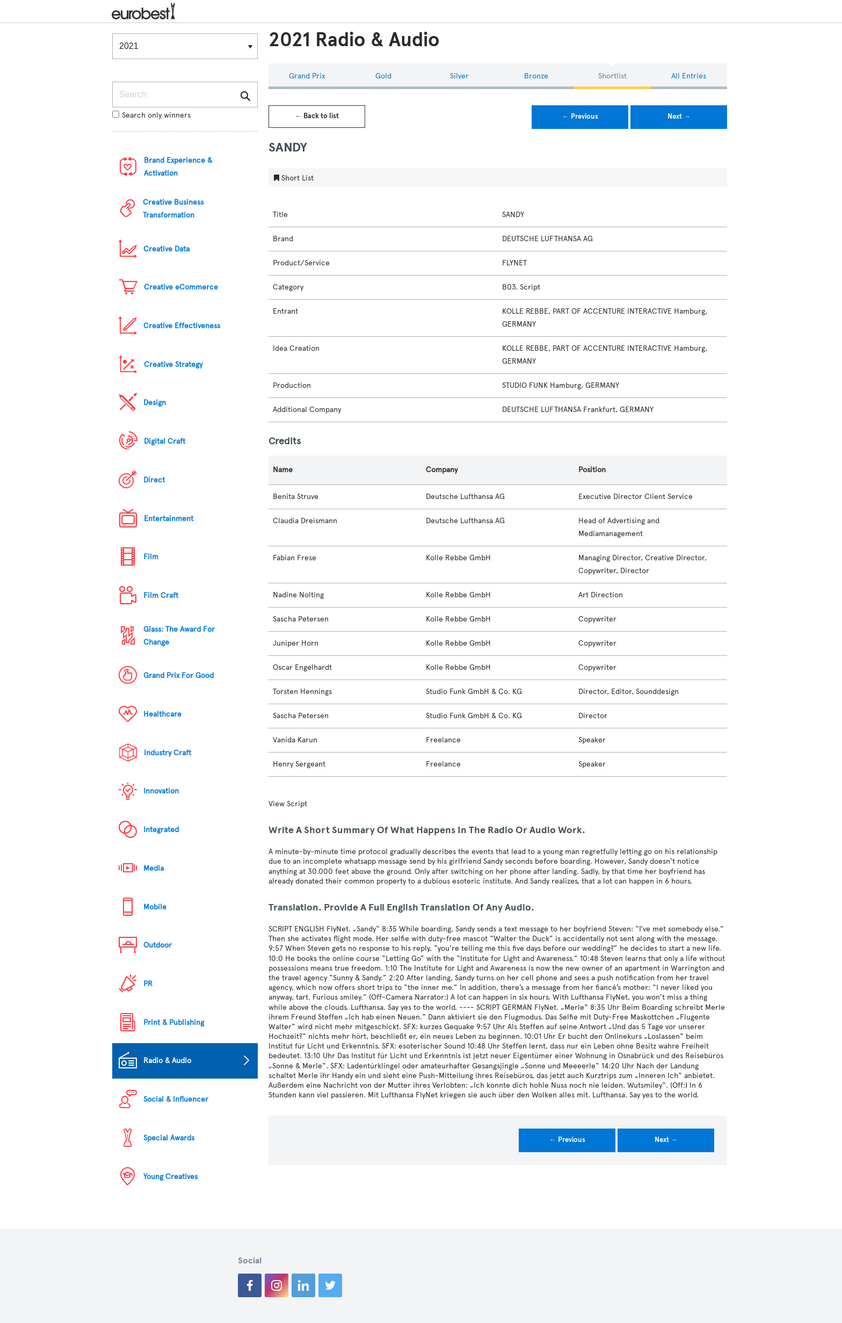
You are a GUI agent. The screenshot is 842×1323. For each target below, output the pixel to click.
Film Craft (160, 595)
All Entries (688, 76)
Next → (679, 116)
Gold (383, 76)
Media (153, 868)
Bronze (536, 76)
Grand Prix (307, 76)
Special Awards (168, 1138)
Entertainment (168, 518)
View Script (287, 803)
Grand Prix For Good (178, 675)
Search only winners (151, 115)
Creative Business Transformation (173, 209)
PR (148, 983)
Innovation (161, 791)
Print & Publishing (173, 1022)
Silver (459, 76)
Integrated (161, 829)
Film (150, 556)
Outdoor (157, 945)
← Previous (580, 116)
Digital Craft (164, 441)
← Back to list (317, 116)
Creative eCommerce (181, 287)
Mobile (154, 907)
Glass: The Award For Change (179, 636)
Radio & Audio (167, 1060)
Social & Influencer (175, 1099)
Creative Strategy (173, 364)
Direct (154, 480)
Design (154, 402)
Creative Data (166, 249)
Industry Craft (167, 752)
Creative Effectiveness (181, 325)
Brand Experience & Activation (178, 167)
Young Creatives (170, 1176)
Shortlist (612, 76)
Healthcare (162, 714)
